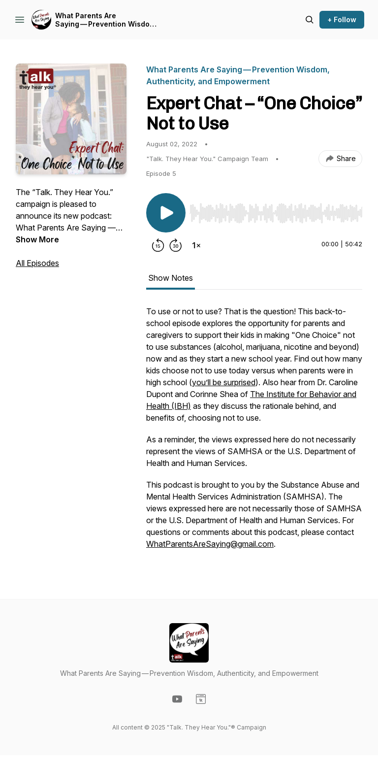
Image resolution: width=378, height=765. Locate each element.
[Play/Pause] (166, 213)
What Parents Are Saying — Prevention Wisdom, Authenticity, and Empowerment (106, 20)
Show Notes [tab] (170, 278)
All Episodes (37, 263)
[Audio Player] (275, 210)
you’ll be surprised (223, 382)
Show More (37, 239)
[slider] (275, 213)
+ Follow (341, 19)
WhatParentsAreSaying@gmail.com (210, 544)
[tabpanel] (254, 432)
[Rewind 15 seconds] (158, 245)
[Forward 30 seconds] (176, 245)
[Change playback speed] (196, 245)
